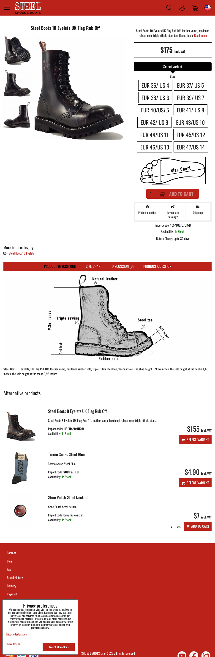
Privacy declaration (16, 634)
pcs (174, 526)
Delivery (11, 585)
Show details (13, 644)
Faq (9, 569)
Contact (11, 552)
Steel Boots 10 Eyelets (21, 253)
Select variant (195, 439)
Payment (12, 594)
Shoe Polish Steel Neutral (67, 497)
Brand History (15, 577)
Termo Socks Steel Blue (66, 454)
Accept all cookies (59, 647)
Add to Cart (176, 193)
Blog (9, 561)
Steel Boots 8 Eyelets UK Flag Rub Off (77, 411)
